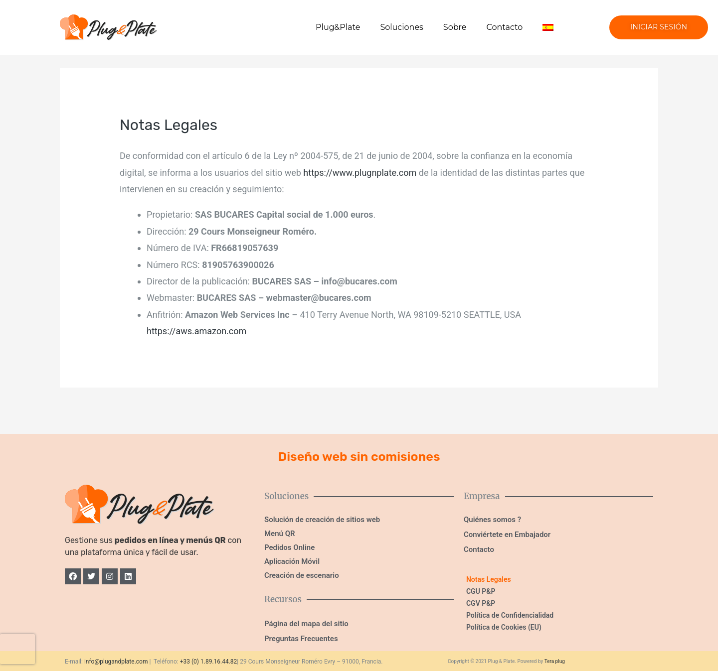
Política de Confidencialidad (509, 615)
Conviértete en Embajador (507, 534)
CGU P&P (480, 591)
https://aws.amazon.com (196, 331)
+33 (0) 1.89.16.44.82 (208, 661)
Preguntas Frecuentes (301, 638)
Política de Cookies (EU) (503, 627)
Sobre (455, 27)
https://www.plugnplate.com (359, 172)
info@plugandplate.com (116, 661)
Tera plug (554, 661)
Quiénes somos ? (492, 519)
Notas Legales (488, 579)
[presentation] (17, 649)
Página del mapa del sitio (306, 623)
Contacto (504, 27)
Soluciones (401, 27)
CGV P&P (480, 603)
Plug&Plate (338, 27)
